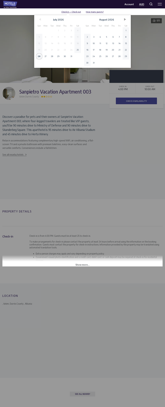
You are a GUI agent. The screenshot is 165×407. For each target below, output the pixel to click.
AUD (141, 4)
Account (129, 4)
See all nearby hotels (13, 154)
